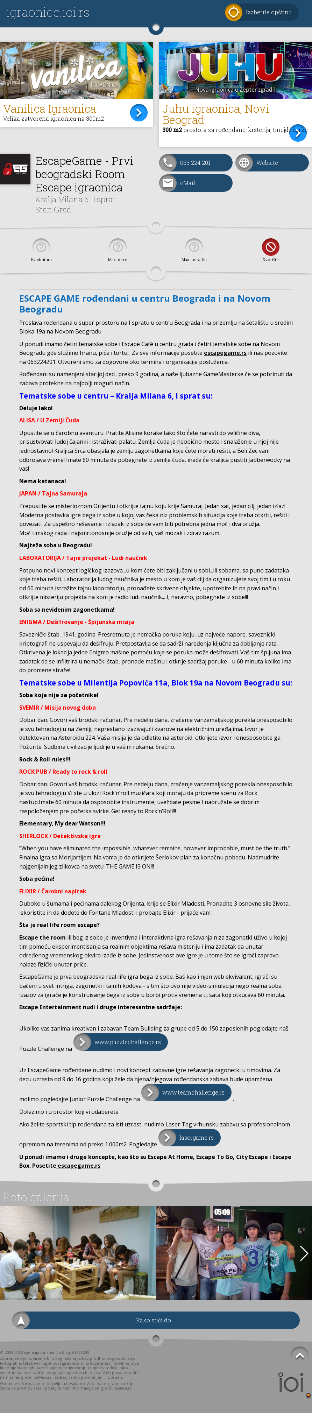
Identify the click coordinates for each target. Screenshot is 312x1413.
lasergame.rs (196, 1137)
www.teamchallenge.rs (193, 1092)
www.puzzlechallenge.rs (127, 1042)
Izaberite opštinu (269, 12)
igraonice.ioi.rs (48, 12)
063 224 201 (195, 162)
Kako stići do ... (156, 1320)
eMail (187, 183)
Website (267, 162)
